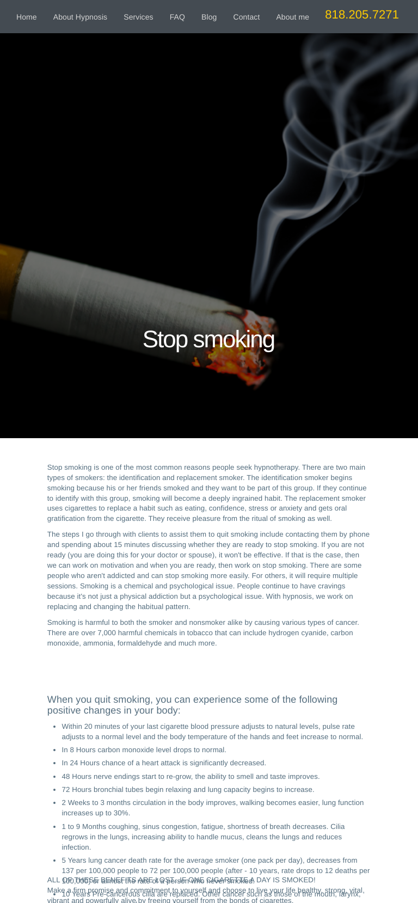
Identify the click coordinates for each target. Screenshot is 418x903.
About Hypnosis (80, 17)
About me (292, 17)
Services (138, 17)
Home (26, 17)
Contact (246, 17)
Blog (209, 17)
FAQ (177, 17)
